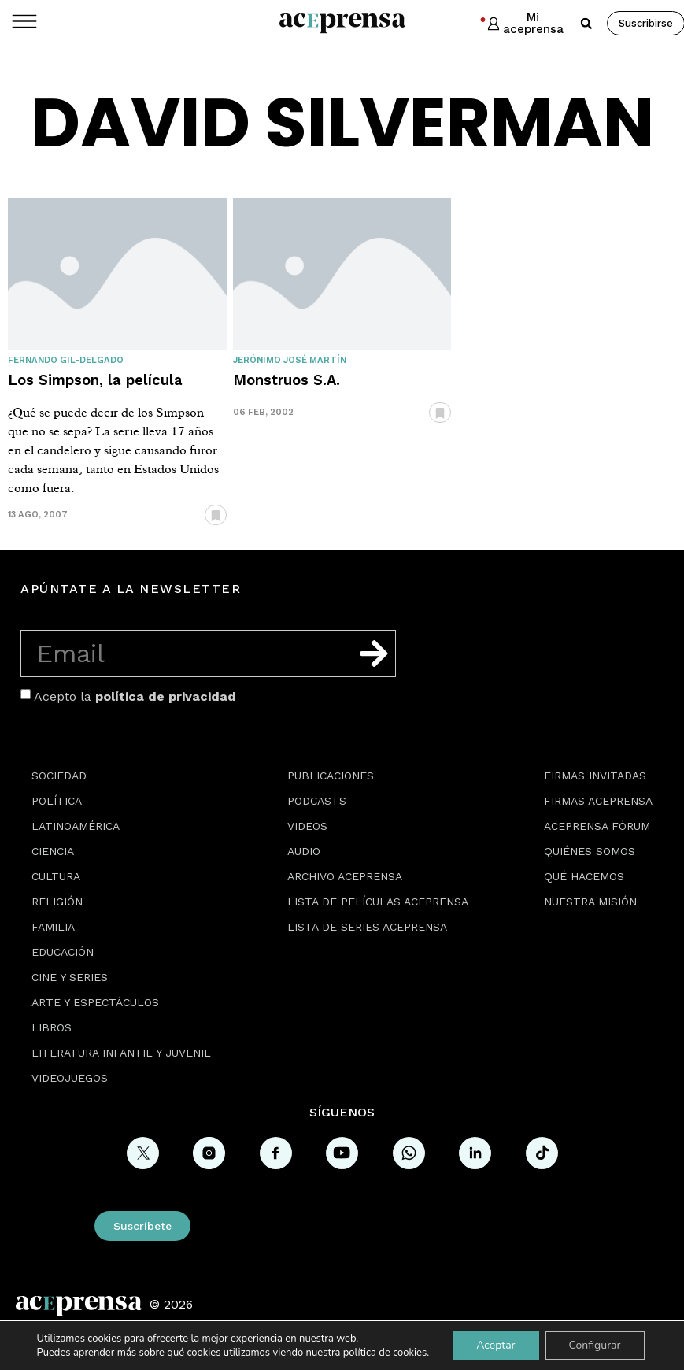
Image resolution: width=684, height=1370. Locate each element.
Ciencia (52, 851)
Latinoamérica (75, 826)
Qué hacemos (584, 876)
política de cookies (385, 1353)
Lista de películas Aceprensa (377, 901)
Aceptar (495, 1345)
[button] (586, 24)
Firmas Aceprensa (598, 800)
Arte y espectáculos (95, 1002)
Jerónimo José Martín (289, 360)
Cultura (55, 876)
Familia (53, 926)
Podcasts (316, 800)
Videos (307, 826)
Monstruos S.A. (286, 380)
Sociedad (59, 775)
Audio (303, 851)
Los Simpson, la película (95, 380)
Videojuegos (69, 1078)
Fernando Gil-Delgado (66, 360)
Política (56, 800)
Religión (57, 901)
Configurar (595, 1345)
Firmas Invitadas (595, 775)
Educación (62, 952)
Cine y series (69, 977)
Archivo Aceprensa (344, 876)
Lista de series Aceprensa (367, 926)
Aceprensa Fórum (597, 826)
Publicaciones (330, 775)
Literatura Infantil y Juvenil (121, 1052)
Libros (51, 1027)
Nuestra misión (590, 901)
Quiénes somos (589, 851)
